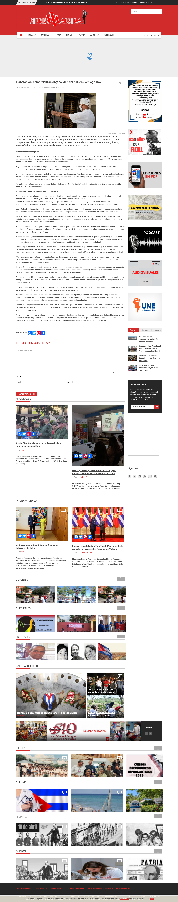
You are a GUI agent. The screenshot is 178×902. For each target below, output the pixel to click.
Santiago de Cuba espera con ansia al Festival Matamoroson (64, 2)
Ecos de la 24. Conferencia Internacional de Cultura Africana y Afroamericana (55, 626)
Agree (152, 899)
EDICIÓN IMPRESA (77, 888)
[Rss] (144, 35)
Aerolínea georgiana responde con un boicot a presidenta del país (148, 339)
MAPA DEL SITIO (40, 888)
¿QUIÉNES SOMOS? (23, 888)
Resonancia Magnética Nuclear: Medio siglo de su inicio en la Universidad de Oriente (32, 771)
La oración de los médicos (27, 808)
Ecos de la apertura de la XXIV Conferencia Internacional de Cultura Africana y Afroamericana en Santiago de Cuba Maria (111, 623)
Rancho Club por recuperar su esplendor (107, 808)
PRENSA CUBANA (123, 888)
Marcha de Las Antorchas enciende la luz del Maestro (101, 691)
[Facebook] (147, 35)
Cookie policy (124, 899)
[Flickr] (155, 476)
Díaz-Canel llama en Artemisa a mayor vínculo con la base (149, 367)
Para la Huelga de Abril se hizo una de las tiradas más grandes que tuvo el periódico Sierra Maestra (69, 840)
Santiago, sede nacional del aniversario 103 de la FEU (101, 714)
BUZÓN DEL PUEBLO (59, 888)
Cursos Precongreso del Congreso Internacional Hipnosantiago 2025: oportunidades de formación (105, 771)
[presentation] (35, 391)
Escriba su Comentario (65, 360)
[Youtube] (158, 35)
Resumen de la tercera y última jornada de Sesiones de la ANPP (149, 358)
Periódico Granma (84, 477)
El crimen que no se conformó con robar (70, 877)
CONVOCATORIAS (95, 888)
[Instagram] (155, 35)
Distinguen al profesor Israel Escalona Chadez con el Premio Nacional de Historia (150, 348)
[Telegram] (150, 476)
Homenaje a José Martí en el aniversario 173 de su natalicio (47, 713)
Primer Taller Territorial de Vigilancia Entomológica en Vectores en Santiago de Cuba (144, 771)
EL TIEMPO (109, 888)
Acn (22, 450)
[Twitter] (151, 35)
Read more (21, 715)
